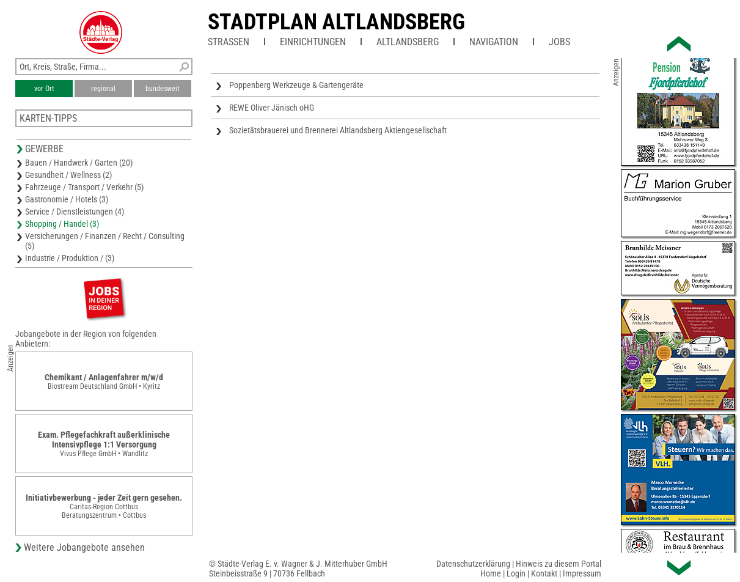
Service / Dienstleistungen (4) (74, 211)
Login (516, 573)
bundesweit (162, 88)
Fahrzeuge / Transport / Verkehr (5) (84, 187)
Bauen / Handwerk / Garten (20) (79, 163)
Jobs (559, 42)
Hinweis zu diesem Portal (558, 564)
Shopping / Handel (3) (62, 224)
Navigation (493, 42)
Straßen (228, 42)
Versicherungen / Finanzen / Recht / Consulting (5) (105, 241)
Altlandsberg (407, 42)
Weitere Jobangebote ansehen (84, 547)
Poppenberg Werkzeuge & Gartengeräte (296, 85)
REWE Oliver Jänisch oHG (271, 107)
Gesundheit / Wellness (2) (68, 175)
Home (490, 573)
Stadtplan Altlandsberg (336, 22)
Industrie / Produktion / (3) (69, 258)
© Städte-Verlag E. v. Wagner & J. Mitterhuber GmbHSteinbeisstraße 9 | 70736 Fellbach (298, 568)
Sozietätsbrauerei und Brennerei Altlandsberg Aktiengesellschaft (338, 130)
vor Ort (44, 88)
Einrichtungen (313, 42)
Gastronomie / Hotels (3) (66, 199)
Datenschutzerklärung (473, 564)
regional (103, 88)
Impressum (582, 573)
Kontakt (544, 573)
